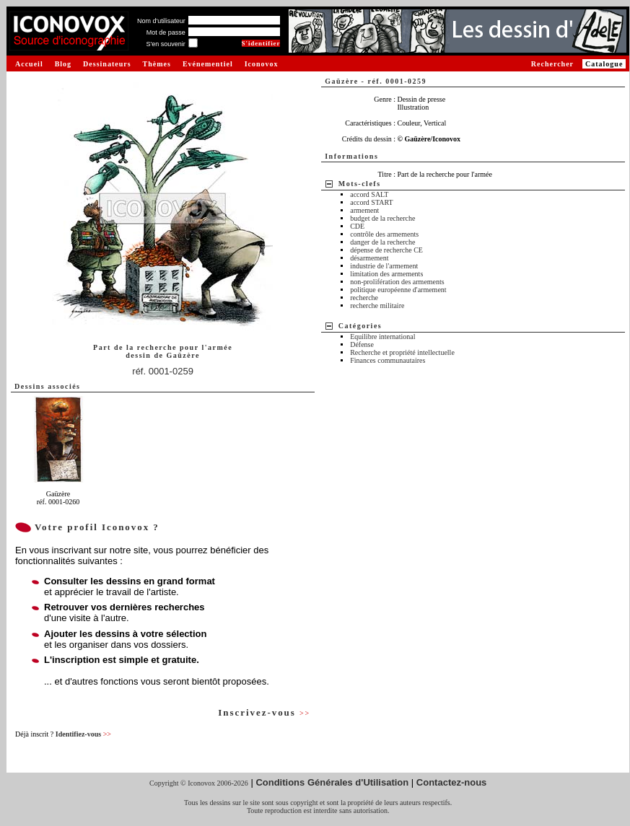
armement (364, 210)
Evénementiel (208, 64)
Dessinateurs (107, 64)
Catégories (360, 326)
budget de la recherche (382, 218)
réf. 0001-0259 (162, 371)
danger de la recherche (382, 242)
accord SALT (369, 194)
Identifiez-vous (83, 734)
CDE (357, 226)
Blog (63, 64)
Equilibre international (382, 336)
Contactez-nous (451, 782)
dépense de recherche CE (386, 250)
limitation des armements (386, 274)
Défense (362, 344)
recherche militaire (377, 305)
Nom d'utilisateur (161, 21)
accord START (371, 202)
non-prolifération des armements (397, 282)
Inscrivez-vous (264, 712)
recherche (364, 298)
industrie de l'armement (384, 266)
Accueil (29, 64)
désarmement (369, 258)
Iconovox (262, 64)
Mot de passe (165, 32)
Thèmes (157, 64)
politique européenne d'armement (398, 290)
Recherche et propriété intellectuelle (402, 352)
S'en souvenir (165, 44)
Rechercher (552, 64)
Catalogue (604, 64)
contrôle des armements (384, 234)
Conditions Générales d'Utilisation (331, 782)
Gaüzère (182, 355)
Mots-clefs (359, 184)
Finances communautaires (387, 360)
